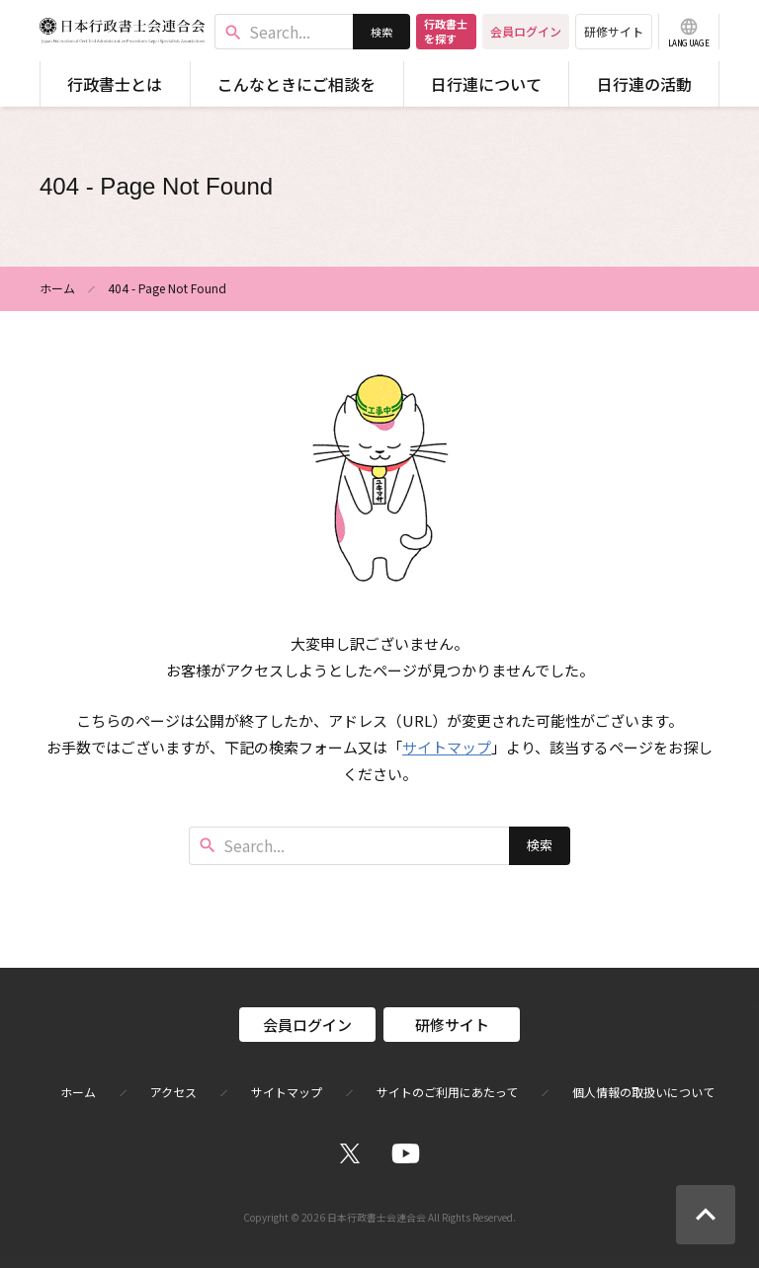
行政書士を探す (445, 31)
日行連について (486, 84)
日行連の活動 (644, 84)
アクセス (173, 1092)
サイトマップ (446, 747)
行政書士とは (114, 84)
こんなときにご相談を (296, 84)
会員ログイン (525, 31)
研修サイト (613, 31)
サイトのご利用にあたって (447, 1092)
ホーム (57, 287)
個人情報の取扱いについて (643, 1092)
